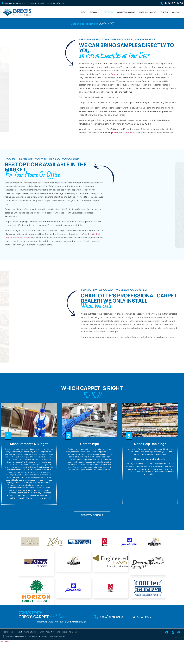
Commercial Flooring (117, 12)
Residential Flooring (142, 12)
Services (81, 12)
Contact (175, 12)
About (69, 12)
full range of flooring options (112, 76)
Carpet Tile (97, 12)
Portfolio (162, 12)
